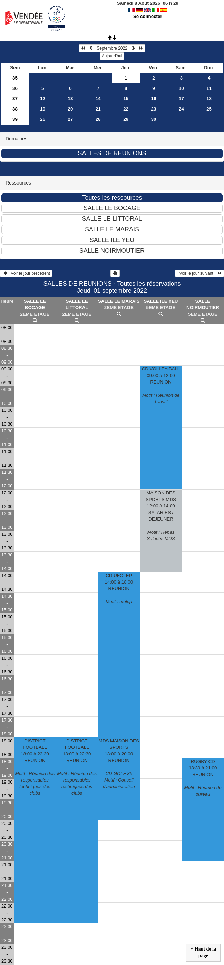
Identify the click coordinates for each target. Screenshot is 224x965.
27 (70, 119)
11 (209, 88)
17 (181, 98)
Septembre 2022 (112, 48)
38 (15, 109)
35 (15, 78)
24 (181, 109)
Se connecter (147, 16)
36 (15, 88)
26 (42, 119)
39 (15, 119)
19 (42, 109)
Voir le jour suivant (199, 273)
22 (125, 109)
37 (15, 98)
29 (125, 119)
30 (153, 119)
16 (153, 98)
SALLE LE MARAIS (119, 301)
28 (98, 119)
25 (209, 109)
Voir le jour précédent (26, 273)
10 (181, 88)
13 (70, 98)
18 (209, 98)
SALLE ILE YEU (161, 301)
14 (98, 98)
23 (153, 109)
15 (125, 98)
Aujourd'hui (112, 56)
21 (98, 109)
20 (70, 109)
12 (42, 98)
